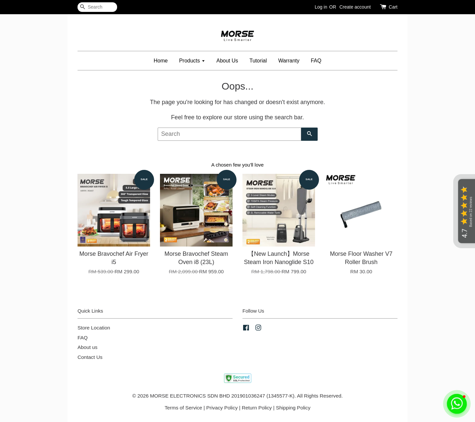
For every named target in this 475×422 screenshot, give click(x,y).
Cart (393, 7)
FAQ (316, 60)
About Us (227, 60)
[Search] (97, 7)
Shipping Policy (293, 407)
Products (192, 60)
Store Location (94, 327)
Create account (355, 7)
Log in (321, 7)
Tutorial (258, 60)
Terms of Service (183, 407)
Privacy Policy (222, 407)
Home (161, 60)
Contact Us (90, 357)
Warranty (288, 60)
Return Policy (257, 407)
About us (87, 347)
